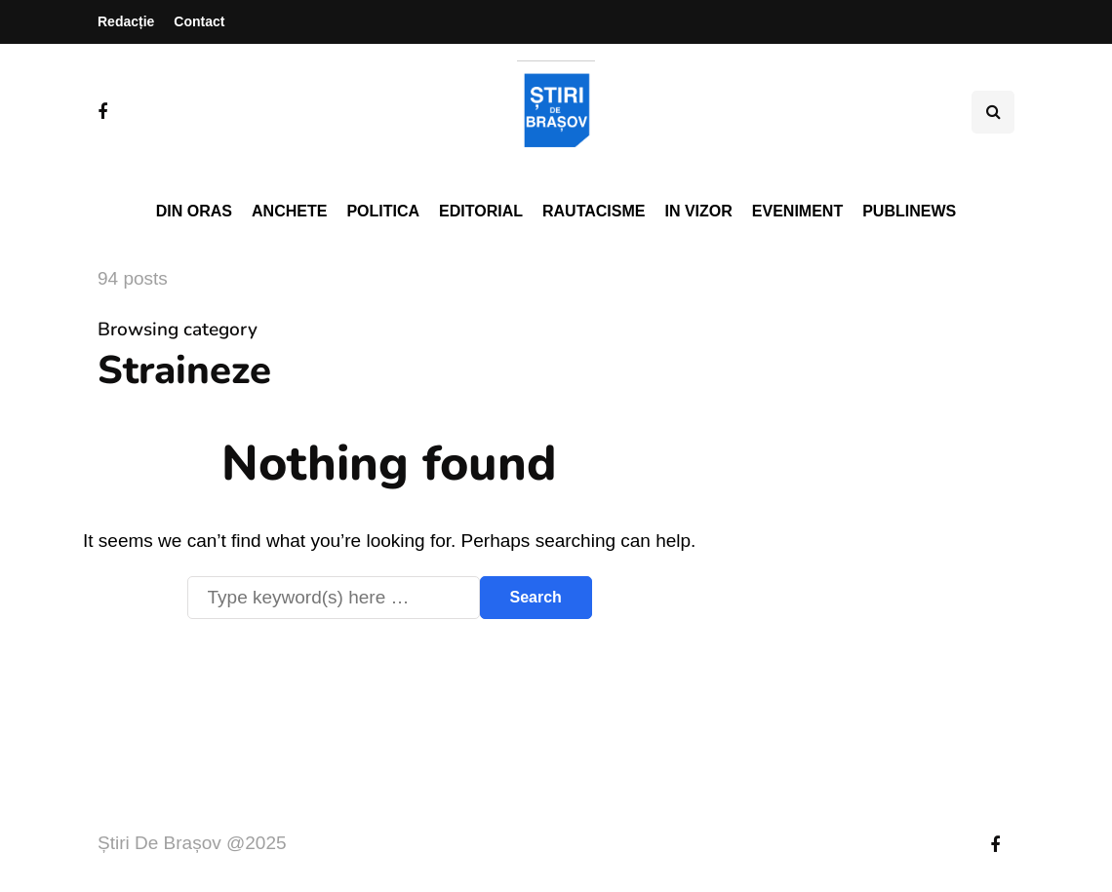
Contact (199, 21)
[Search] (333, 597)
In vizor (698, 211)
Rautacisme (593, 211)
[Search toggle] (993, 112)
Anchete (289, 211)
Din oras (194, 211)
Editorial (481, 211)
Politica (382, 211)
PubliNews (909, 211)
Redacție (126, 21)
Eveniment (797, 211)
